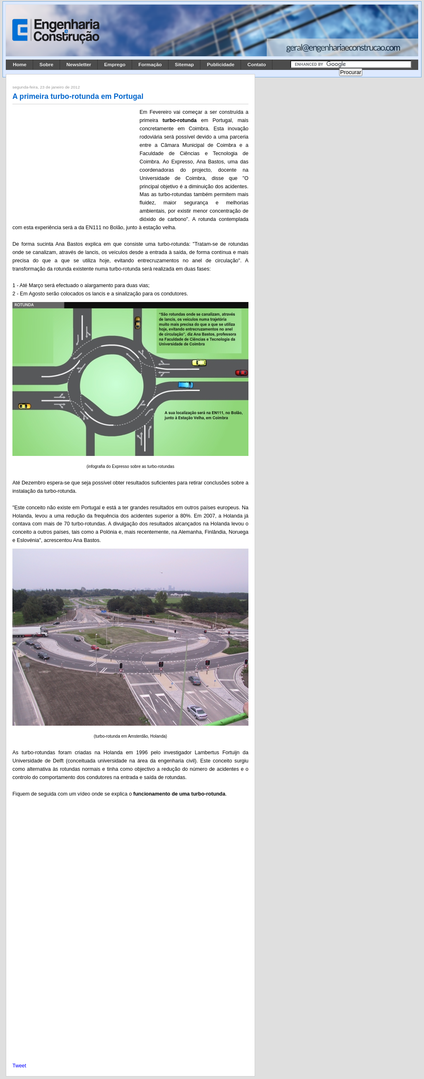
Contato (257, 64)
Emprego (114, 64)
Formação (150, 64)
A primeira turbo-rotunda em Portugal (77, 96)
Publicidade (220, 64)
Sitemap (184, 64)
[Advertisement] (74, 162)
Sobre (46, 64)
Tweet (19, 1066)
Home (19, 64)
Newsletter (78, 64)
